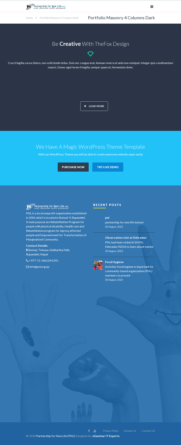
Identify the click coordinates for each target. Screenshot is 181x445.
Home (29, 17)
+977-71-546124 (40, 260)
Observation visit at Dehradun (125, 237)
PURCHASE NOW (73, 167)
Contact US (148, 430)
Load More (94, 106)
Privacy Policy (111, 430)
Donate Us (130, 430)
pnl (107, 217)
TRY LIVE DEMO (108, 167)
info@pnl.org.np (39, 266)
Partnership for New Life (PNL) (55, 436)
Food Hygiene (114, 262)
